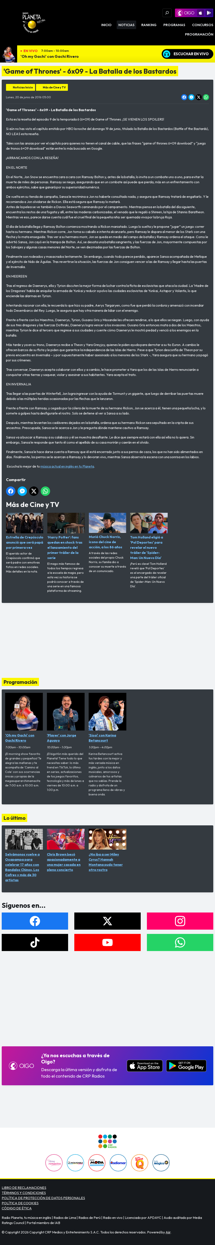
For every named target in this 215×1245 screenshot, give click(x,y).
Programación (199, 34)
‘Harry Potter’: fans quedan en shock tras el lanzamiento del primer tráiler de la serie (66, 536)
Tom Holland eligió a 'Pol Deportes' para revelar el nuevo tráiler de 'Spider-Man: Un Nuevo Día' (148, 536)
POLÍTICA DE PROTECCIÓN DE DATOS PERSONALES (43, 1198)
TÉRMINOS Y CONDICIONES (24, 1193)
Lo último (14, 818)
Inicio (106, 25)
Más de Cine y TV (54, 87)
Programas (174, 25)
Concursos (202, 25)
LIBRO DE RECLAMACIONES (24, 1187)
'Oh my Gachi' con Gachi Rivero (50, 56)
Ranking (149, 25)
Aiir (168, 1232)
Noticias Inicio (23, 87)
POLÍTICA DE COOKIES (20, 1203)
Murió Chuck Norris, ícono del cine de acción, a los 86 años (107, 531)
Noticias (126, 25)
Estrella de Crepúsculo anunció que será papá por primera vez (24, 531)
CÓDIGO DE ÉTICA (17, 1208)
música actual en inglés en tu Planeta (67, 466)
